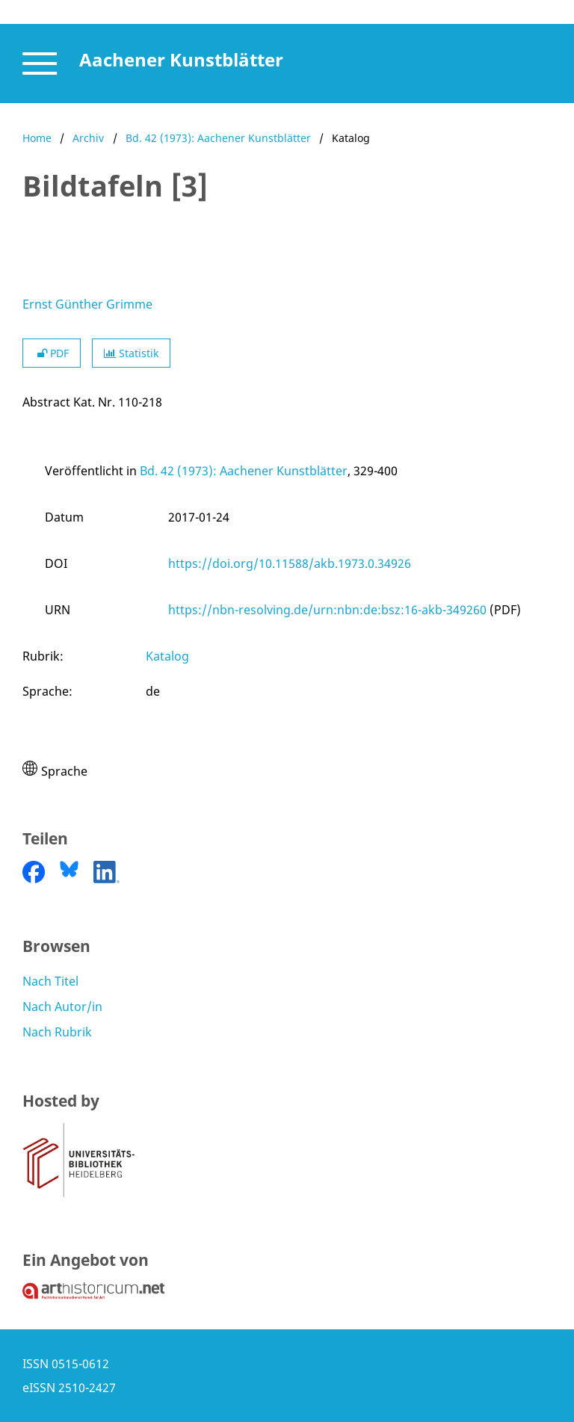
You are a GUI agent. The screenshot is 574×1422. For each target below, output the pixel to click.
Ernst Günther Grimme (87, 304)
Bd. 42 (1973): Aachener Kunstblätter (218, 138)
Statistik (131, 353)
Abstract (46, 402)
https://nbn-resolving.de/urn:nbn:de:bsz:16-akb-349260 (327, 610)
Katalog (167, 656)
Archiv (88, 138)
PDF (51, 353)
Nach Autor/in (62, 1006)
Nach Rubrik (57, 1032)
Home (37, 138)
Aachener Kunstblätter (181, 59)
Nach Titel (50, 981)
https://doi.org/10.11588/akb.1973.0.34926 (289, 563)
